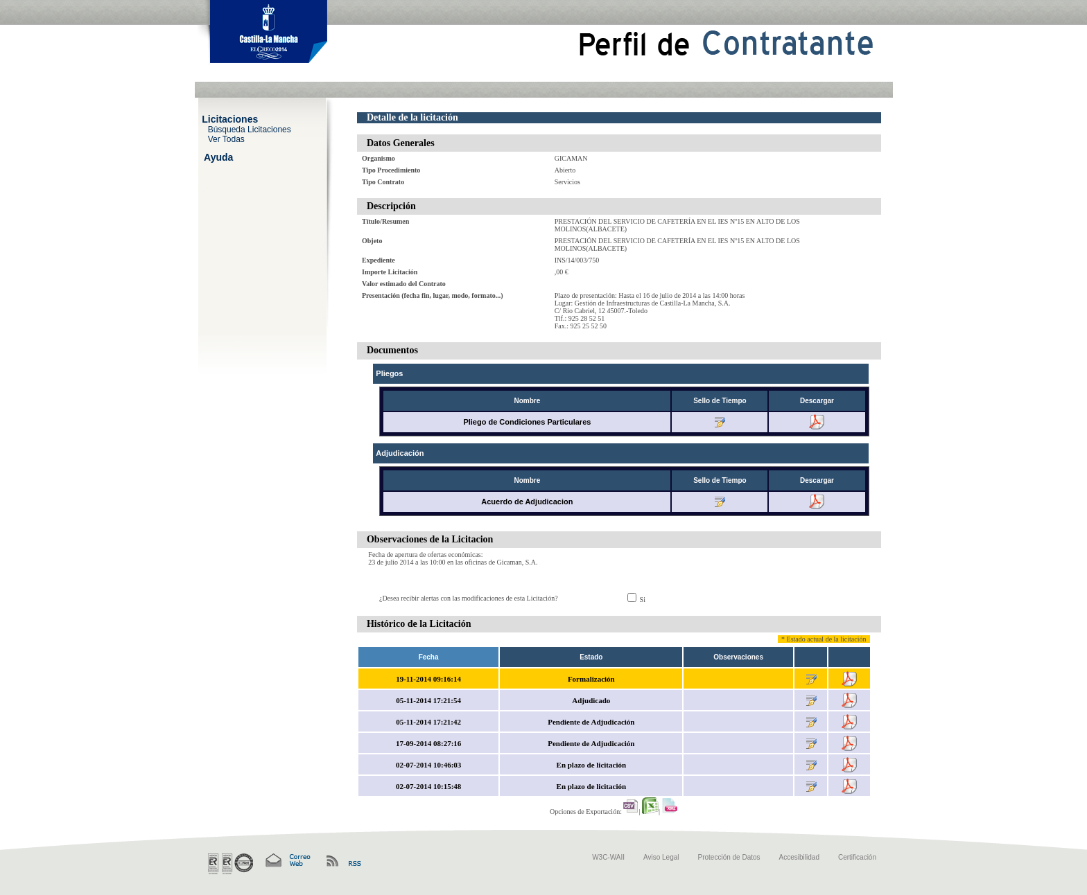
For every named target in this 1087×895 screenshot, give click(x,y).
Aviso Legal (661, 857)
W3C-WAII (608, 857)
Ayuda (218, 156)
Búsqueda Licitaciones (249, 129)
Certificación (857, 857)
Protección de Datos (729, 857)
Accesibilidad (799, 857)
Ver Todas (226, 138)
